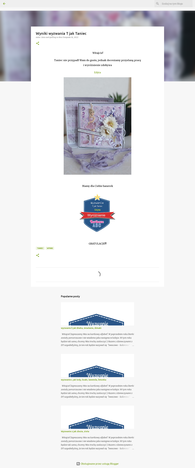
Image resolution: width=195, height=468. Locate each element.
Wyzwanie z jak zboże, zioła (75, 431)
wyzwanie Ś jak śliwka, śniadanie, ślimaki (81, 328)
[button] (37, 43)
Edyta (97, 72)
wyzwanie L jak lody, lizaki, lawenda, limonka (83, 380)
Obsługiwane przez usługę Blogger (97, 463)
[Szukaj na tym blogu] (177, 3)
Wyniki (50, 248)
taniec (40, 248)
